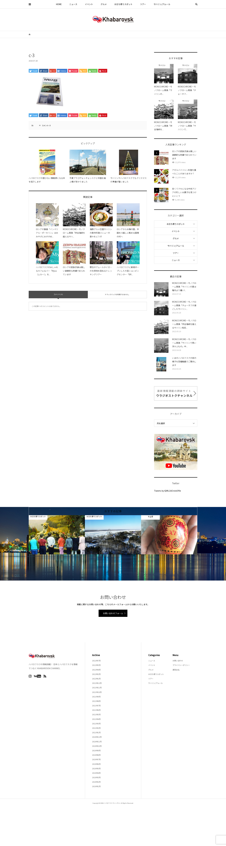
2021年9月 (96, 696)
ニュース (73, 4)
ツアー (143, 4)
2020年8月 (96, 755)
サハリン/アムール (162, 4)
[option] (57, 534)
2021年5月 (96, 714)
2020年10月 (97, 746)
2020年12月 (97, 737)
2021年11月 (97, 687)
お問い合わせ (178, 660)
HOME (59, 4)
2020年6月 (96, 764)
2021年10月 (97, 692)
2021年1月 (96, 732)
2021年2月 (96, 728)
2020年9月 (96, 750)
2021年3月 (96, 723)
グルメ (104, 4)
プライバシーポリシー (181, 665)
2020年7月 (96, 759)
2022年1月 (96, 678)
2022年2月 (96, 674)
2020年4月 (96, 773)
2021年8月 (96, 701)
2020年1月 (96, 786)
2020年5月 (96, 768)
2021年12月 (97, 683)
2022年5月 (96, 665)
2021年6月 (96, 710)
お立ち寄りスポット (123, 4)
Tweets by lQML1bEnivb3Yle (167, 490)
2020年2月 (96, 782)
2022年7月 (96, 660)
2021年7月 (96, 705)
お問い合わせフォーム (113, 613)
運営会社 (176, 669)
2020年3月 (96, 777)
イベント (89, 4)
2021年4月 (96, 719)
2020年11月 (97, 741)
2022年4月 (96, 669)
